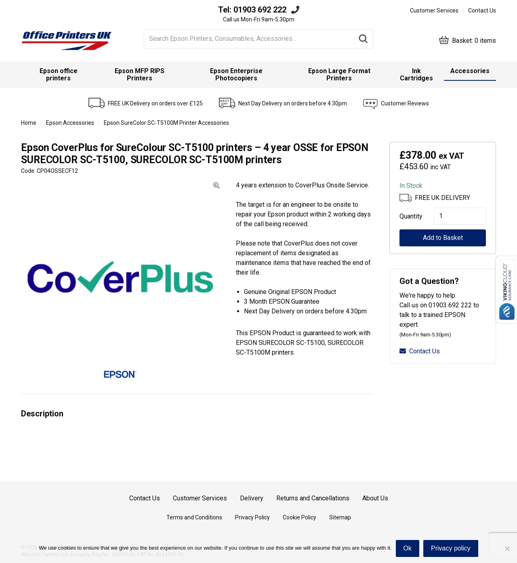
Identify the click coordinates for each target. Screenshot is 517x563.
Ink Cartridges (416, 74)
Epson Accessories (70, 123)
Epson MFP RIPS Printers (139, 74)
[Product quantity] (460, 216)
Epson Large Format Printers (339, 74)
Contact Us (482, 10)
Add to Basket (443, 238)
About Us (375, 498)
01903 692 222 (259, 10)
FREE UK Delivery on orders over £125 (155, 103)
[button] (216, 186)
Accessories (470, 71)
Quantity (408, 216)
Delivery (251, 498)
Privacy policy (451, 548)
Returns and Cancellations (312, 498)
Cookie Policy (299, 517)
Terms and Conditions (194, 517)
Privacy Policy (252, 517)
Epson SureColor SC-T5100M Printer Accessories (166, 123)
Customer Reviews (405, 103)
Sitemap (340, 517)
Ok (408, 548)
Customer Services (434, 10)
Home (28, 123)
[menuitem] (58, 74)
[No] (507, 548)
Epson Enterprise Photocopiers (236, 74)
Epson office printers (59, 74)
